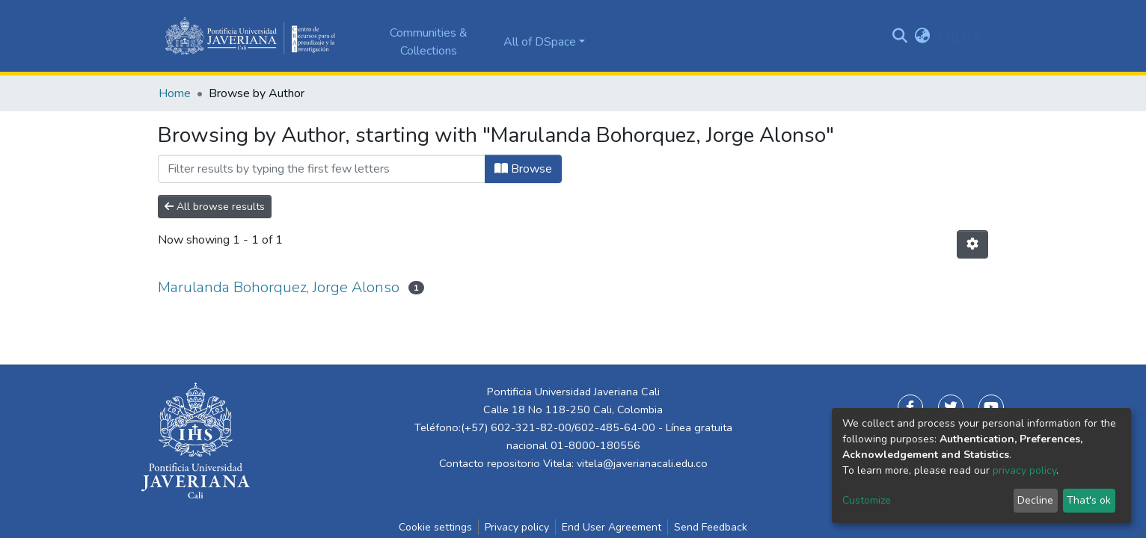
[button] (922, 36)
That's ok (1089, 500)
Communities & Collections (429, 42)
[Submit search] (900, 36)
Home (175, 93)
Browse (523, 169)
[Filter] (321, 169)
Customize (866, 500)
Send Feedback (710, 527)
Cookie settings (435, 527)
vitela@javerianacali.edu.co (642, 463)
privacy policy (1024, 470)
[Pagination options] (972, 244)
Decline (1035, 500)
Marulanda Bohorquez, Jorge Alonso (278, 287)
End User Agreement (611, 527)
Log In (954, 36)
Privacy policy (517, 527)
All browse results (215, 207)
